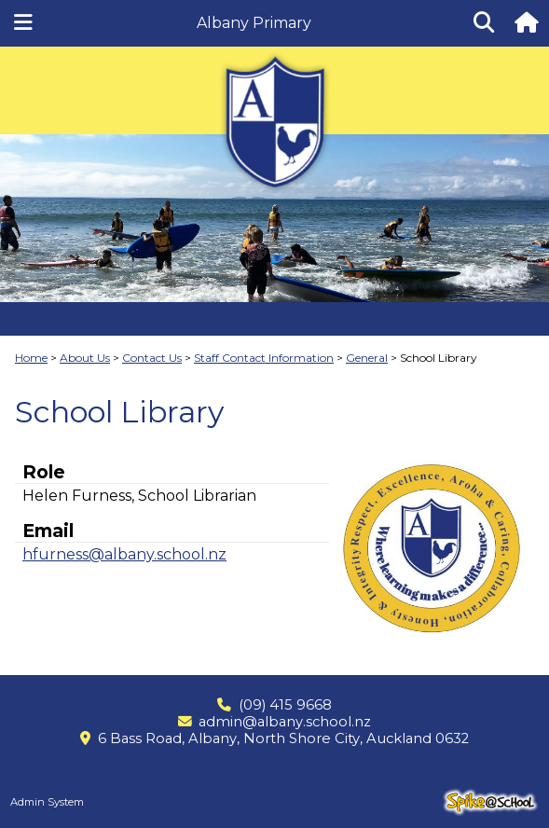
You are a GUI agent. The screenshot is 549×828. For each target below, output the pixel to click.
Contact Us (152, 358)
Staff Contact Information (264, 358)
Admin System (47, 801)
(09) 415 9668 (285, 705)
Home (31, 358)
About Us (85, 358)
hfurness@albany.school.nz (124, 554)
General (367, 358)
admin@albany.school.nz (285, 721)
